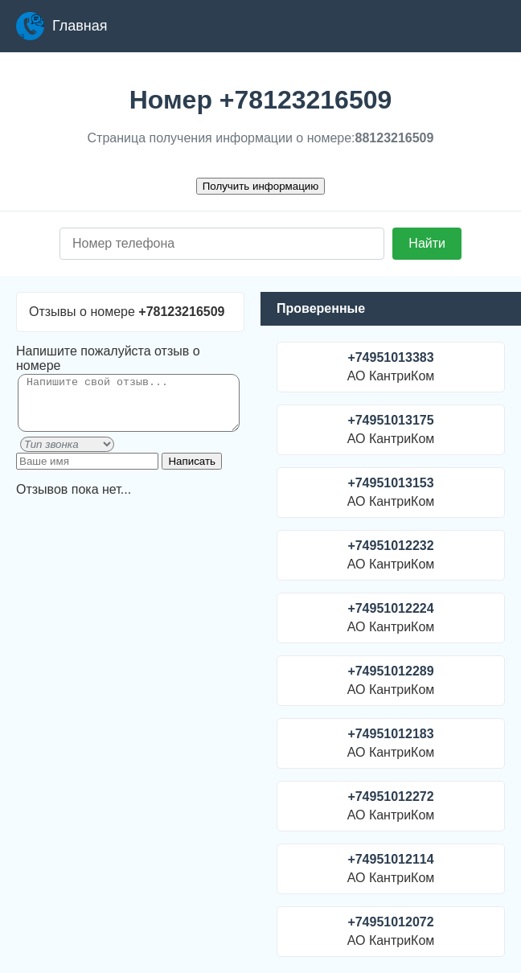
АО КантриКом (390, 367)
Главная (62, 26)
